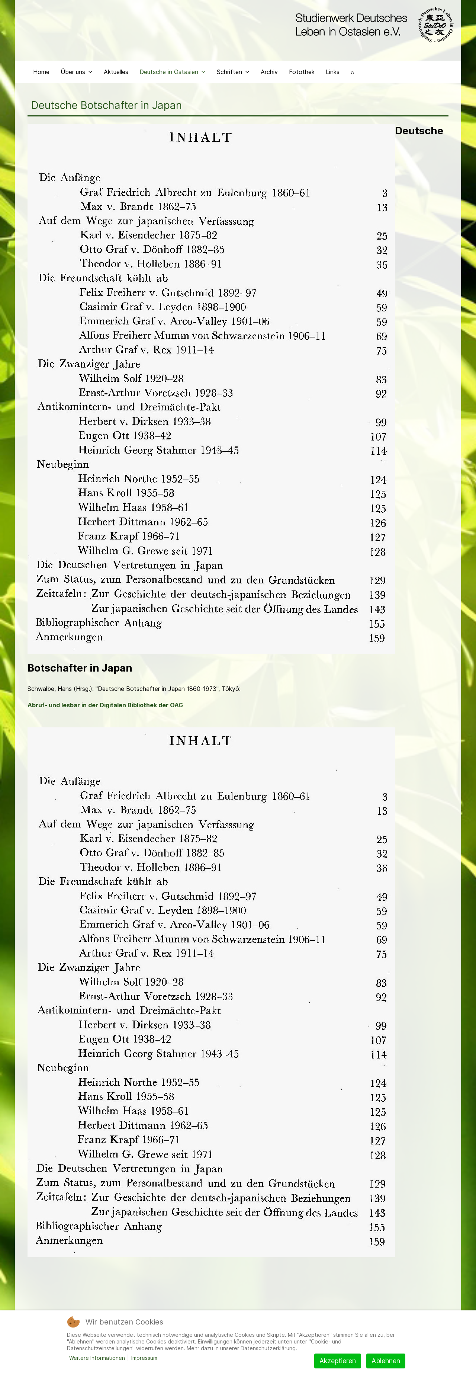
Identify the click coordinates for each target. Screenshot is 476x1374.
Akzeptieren (337, 1361)
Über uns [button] (77, 76)
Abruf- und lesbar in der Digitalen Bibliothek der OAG (105, 710)
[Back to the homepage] (372, 25)
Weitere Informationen (97, 1358)
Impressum (144, 1358)
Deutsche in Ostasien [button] (172, 76)
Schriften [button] (233, 76)
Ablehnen (386, 1361)
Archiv (269, 76)
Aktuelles (116, 76)
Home (41, 76)
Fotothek (302, 76)
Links (333, 76)
